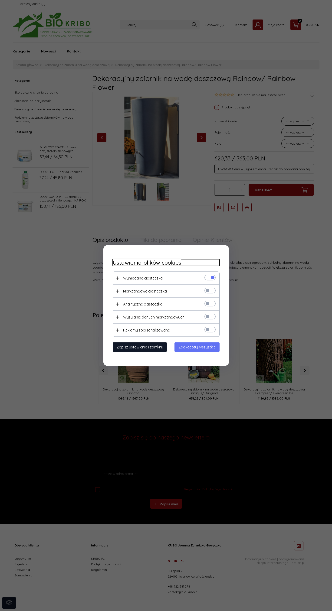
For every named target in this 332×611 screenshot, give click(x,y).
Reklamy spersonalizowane (146, 330)
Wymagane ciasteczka (143, 278)
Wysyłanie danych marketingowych (153, 317)
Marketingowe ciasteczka (145, 291)
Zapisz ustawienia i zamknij (140, 347)
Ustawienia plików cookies (147, 262)
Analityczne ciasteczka (142, 304)
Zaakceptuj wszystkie (197, 347)
